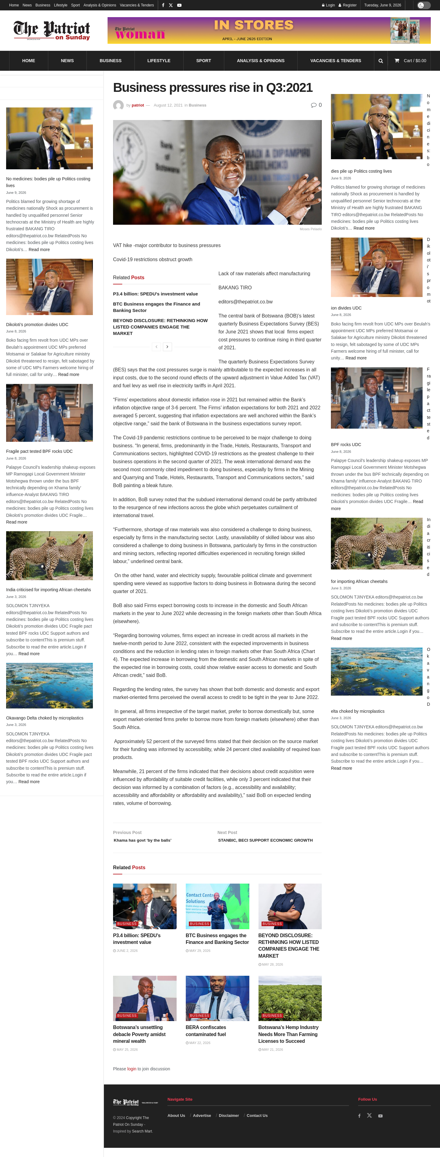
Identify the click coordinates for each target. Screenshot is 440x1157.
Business (42, 5)
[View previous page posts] (156, 347)
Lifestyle (61, 5)
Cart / (415, 60)
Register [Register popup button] (348, 5)
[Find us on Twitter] (370, 1125)
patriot (138, 105)
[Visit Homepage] (52, 30)
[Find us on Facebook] (359, 1125)
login (132, 1078)
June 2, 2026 (125, 960)
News (27, 5)
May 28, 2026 (270, 973)
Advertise (202, 1125)
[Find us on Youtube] (381, 1125)
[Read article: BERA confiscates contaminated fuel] (217, 1008)
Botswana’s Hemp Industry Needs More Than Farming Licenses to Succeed (288, 1043)
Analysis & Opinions (99, 5)
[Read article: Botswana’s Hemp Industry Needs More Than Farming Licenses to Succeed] (290, 1008)
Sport (75, 5)
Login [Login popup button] (328, 5)
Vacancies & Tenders (137, 5)
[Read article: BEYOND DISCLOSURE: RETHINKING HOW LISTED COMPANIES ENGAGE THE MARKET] (290, 915)
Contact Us (257, 1125)
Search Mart (142, 1141)
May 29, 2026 (198, 960)
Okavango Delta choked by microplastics (44, 718)
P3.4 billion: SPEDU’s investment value (155, 293)
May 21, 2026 (270, 1059)
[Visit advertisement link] (269, 30)
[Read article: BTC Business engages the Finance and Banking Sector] (217, 915)
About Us (176, 1125)
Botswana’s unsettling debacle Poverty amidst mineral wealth (139, 1043)
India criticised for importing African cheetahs (48, 589)
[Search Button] (381, 61)
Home (14, 5)
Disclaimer (229, 1125)
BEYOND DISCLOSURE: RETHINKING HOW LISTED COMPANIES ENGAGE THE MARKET (160, 327)
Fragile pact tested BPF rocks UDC (39, 451)
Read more (39, 249)
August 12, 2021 (168, 105)
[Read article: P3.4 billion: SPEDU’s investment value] (145, 915)
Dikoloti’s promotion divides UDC (37, 324)
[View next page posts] (167, 347)
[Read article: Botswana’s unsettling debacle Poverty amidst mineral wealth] (145, 1008)
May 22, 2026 (198, 1052)
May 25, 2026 (125, 1059)
